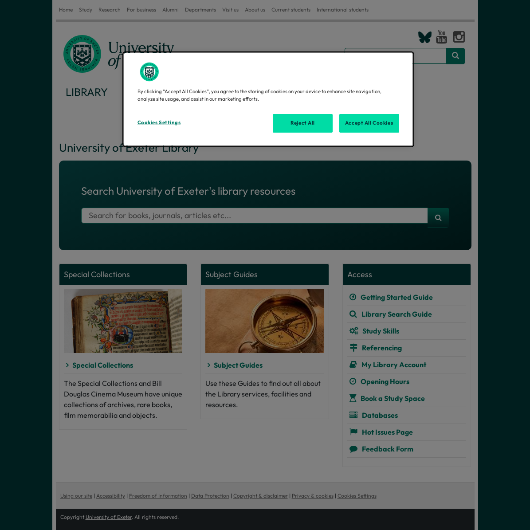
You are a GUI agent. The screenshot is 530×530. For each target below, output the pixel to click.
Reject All (303, 123)
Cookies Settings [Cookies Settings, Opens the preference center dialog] (159, 122)
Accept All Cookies (369, 123)
